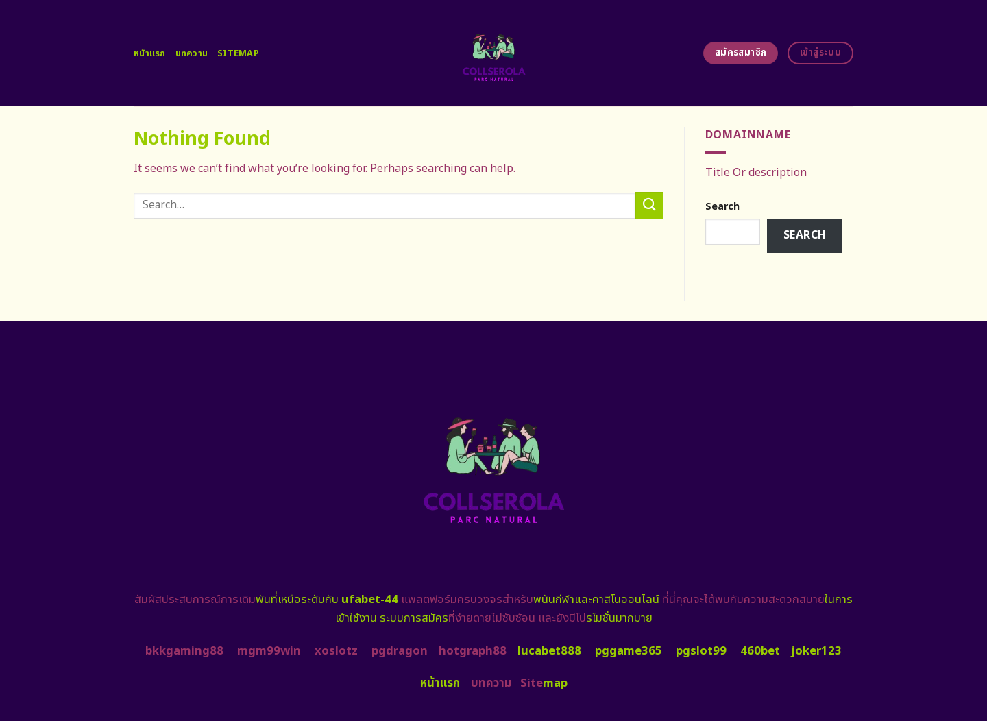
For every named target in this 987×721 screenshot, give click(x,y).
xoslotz (336, 651)
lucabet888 (549, 651)
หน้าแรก (150, 53)
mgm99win (269, 651)
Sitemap (238, 53)
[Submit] (649, 205)
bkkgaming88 (184, 651)
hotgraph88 (473, 651)
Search (722, 206)
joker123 (816, 651)
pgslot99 (701, 651)
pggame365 (628, 651)
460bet (760, 651)
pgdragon (399, 651)
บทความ (191, 53)
